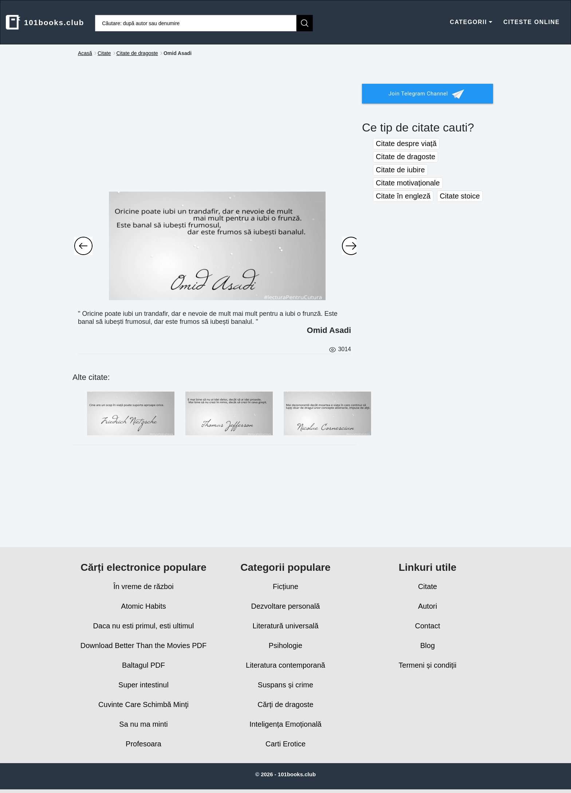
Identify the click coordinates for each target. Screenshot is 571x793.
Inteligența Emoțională (285, 724)
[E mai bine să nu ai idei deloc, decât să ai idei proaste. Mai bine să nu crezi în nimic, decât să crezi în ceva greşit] (229, 413)
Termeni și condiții (428, 665)
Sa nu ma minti (143, 724)
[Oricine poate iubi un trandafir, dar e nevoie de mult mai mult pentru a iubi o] (217, 246)
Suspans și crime (285, 685)
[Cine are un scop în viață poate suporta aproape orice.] (130, 413)
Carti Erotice (285, 744)
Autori (427, 606)
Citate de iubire (400, 170)
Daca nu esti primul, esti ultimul (143, 626)
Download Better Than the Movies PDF (143, 645)
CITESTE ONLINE (531, 22)
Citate (427, 586)
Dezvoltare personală (285, 606)
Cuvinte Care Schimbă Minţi (143, 704)
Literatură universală (285, 626)
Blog (427, 645)
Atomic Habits (143, 606)
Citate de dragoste (405, 157)
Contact (427, 626)
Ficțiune (285, 586)
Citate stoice (460, 196)
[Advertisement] (214, 131)
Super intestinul (143, 685)
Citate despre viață (406, 144)
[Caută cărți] (195, 23)
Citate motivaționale (408, 183)
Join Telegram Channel (427, 94)
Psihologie (285, 645)
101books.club (45, 22)
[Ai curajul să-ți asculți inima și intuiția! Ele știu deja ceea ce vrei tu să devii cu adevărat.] (83, 246)
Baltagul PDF (143, 665)
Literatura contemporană (285, 665)
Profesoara (143, 744)
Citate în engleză (403, 196)
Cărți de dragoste (285, 704)
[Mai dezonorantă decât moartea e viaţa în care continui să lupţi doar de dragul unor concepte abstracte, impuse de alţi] (327, 413)
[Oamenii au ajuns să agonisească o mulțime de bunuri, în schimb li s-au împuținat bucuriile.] (351, 246)
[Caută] (304, 23)
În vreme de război (143, 586)
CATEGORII (471, 22)
